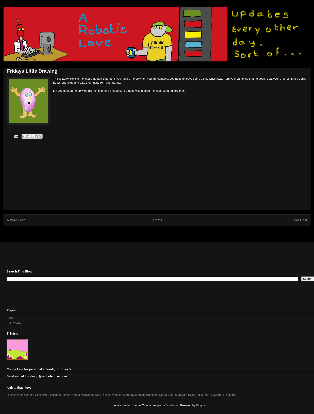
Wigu (97, 394)
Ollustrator (172, 405)
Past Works (14, 322)
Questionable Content (20, 394)
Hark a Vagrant (177, 394)
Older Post (299, 220)
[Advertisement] (157, 179)
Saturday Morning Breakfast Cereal (145, 394)
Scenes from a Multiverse (77, 394)
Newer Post (16, 220)
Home (157, 220)
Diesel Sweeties (112, 394)
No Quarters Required (222, 394)
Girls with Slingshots (48, 394)
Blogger (201, 405)
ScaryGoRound (198, 394)
